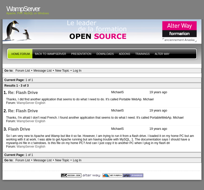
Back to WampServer (50, 54)
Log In (77, 70)
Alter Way (162, 54)
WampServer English (31, 103)
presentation (81, 54)
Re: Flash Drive (23, 92)
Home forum (20, 54)
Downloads (105, 54)
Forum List (23, 70)
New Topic (62, 70)
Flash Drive (19, 129)
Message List (43, 70)
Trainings (142, 54)
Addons (124, 54)
